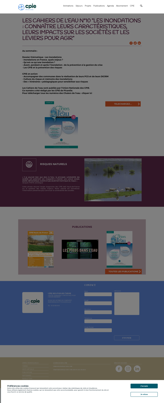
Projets (88, 6)
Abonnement (122, 6)
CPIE (132, 6)
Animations (68, 6)
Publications (99, 6)
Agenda (110, 6)
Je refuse (144, 394)
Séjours (79, 6)
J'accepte (144, 386)
